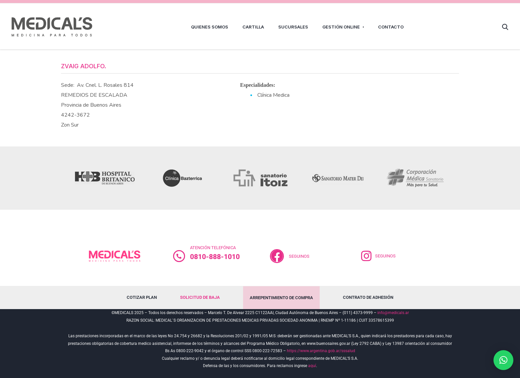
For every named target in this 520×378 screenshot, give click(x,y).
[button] (503, 360)
